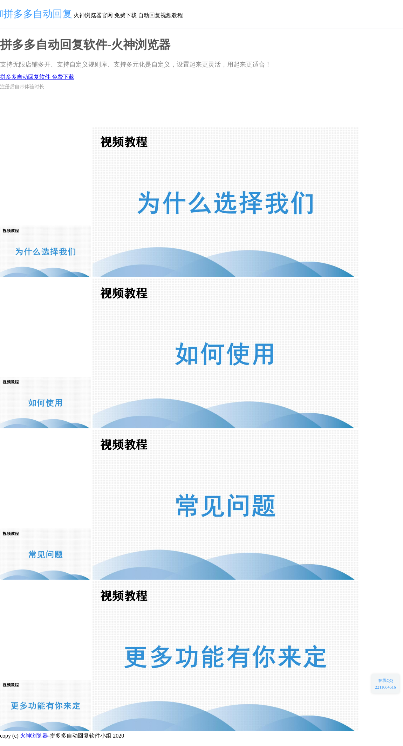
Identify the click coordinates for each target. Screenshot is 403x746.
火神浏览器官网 (93, 15)
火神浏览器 (34, 736)
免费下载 (125, 15)
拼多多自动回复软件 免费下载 (37, 77)
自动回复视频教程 (160, 15)
